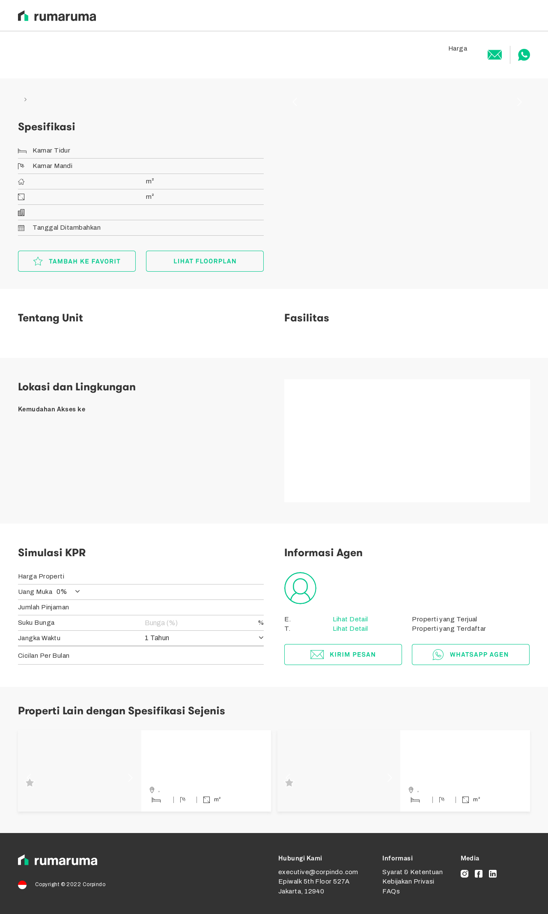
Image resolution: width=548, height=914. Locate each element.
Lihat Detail (349, 619)
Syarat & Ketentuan (412, 872)
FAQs (391, 891)
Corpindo (94, 884)
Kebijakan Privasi (408, 881)
